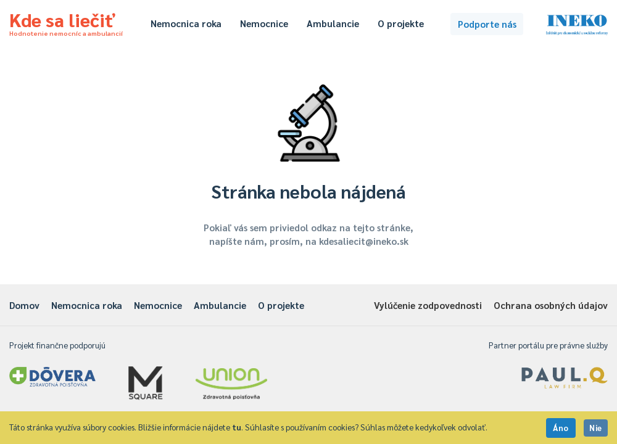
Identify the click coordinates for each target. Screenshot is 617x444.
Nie (595, 427)
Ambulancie (333, 23)
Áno (561, 427)
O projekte (401, 23)
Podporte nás (487, 24)
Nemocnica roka (186, 23)
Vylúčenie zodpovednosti (428, 305)
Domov (24, 305)
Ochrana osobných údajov (551, 305)
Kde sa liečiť (66, 22)
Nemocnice (264, 23)
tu (236, 427)
